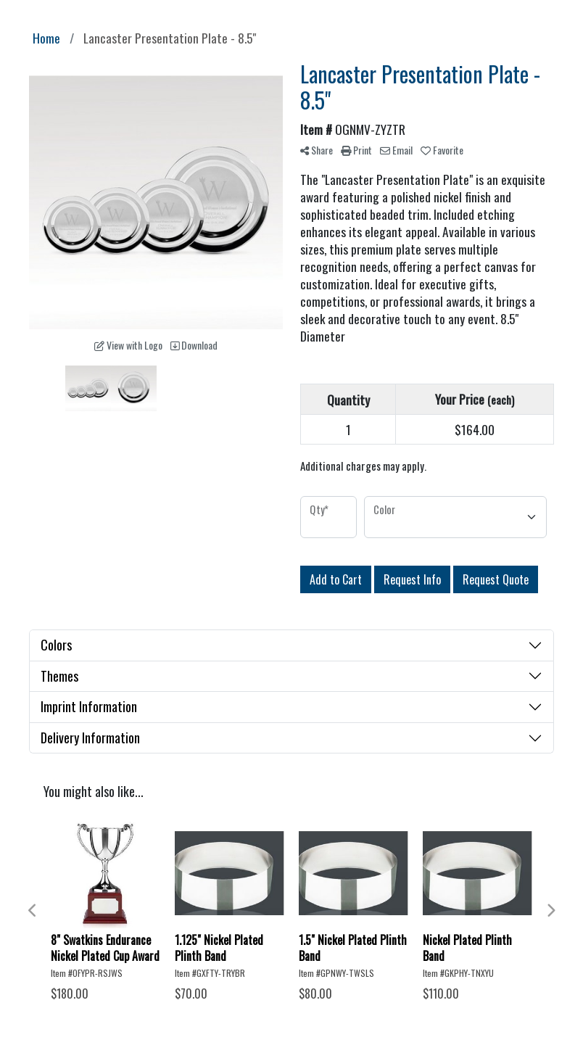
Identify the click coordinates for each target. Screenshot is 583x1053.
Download (194, 344)
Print (356, 149)
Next (550, 911)
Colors (56, 644)
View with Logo (128, 344)
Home (46, 37)
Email (396, 149)
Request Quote (496, 579)
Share (316, 149)
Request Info (412, 579)
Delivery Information (90, 737)
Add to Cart (336, 579)
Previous (32, 911)
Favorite (442, 149)
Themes (59, 675)
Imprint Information (89, 706)
